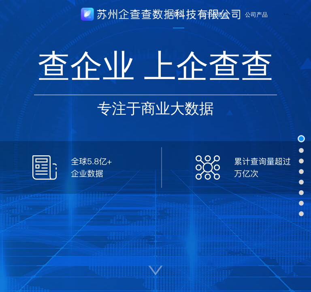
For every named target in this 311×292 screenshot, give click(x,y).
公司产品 (256, 14)
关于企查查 (214, 14)
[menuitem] (178, 14)
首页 (178, 14)
